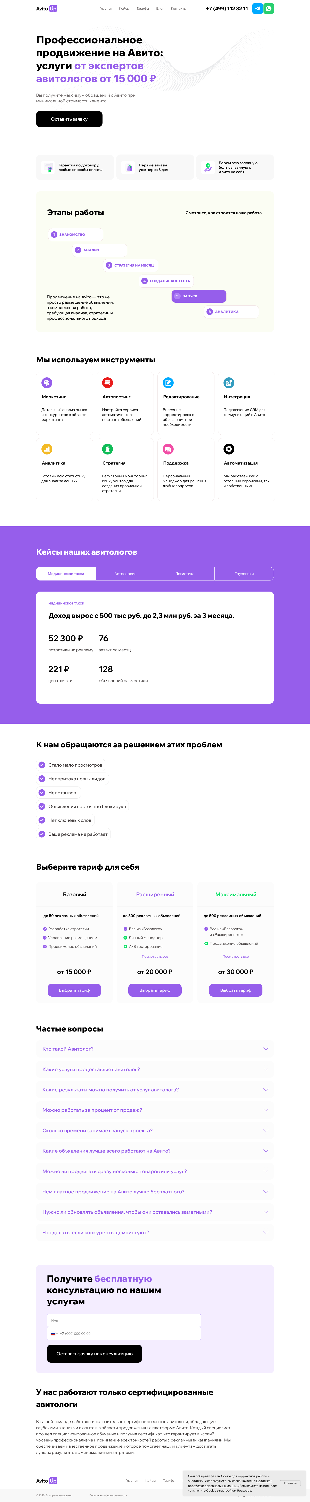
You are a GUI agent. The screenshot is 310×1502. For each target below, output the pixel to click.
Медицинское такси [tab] (66, 573)
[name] (124, 1320)
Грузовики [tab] (244, 573)
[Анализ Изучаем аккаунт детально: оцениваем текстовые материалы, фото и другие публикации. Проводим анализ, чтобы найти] (99, 250)
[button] (69, 119)
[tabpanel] (155, 657)
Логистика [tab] (184, 573)
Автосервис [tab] (125, 573)
